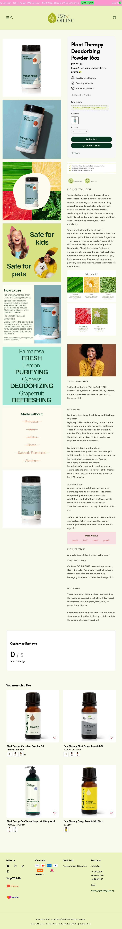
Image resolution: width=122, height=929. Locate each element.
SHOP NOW (90, 2)
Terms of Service (37, 924)
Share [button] (75, 153)
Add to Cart (91, 139)
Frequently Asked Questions (75, 866)
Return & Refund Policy (68, 924)
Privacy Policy (51, 924)
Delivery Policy (85, 924)
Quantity (74, 127)
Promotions (76, 102)
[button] (7, 17)
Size (75, 113)
